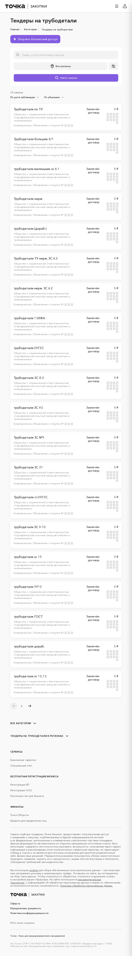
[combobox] (24, 97)
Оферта (15, 903)
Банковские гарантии (23, 760)
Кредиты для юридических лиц (28, 820)
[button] (60, 66)
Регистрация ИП (19, 784)
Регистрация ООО (21, 790)
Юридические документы (25, 908)
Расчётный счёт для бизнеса (27, 796)
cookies (33, 870)
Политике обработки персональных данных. (86, 885)
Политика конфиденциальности (29, 913)
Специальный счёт (21, 765)
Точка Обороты (19, 815)
